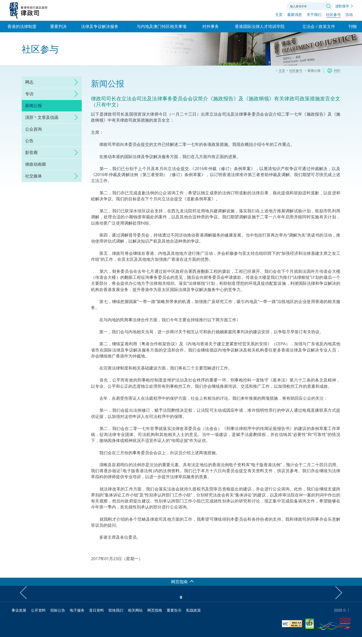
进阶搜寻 (342, 6)
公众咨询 (33, 129)
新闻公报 (33, 105)
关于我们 (314, 15)
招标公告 (57, 610)
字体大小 (264, 5)
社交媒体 (33, 176)
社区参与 (333, 15)
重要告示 (174, 610)
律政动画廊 (35, 164)
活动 (349, 15)
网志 (29, 82)
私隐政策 (193, 610)
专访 (29, 93)
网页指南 (154, 610)
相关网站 (135, 610)
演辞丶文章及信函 (41, 117)
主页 (279, 15)
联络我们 (277, 5)
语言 (252, 5)
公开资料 (38, 610)
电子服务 (77, 610)
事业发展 (19, 610)
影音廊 (31, 152)
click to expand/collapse (74, 82)
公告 (29, 140)
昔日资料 (96, 610)
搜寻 (329, 6)
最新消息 (294, 15)
